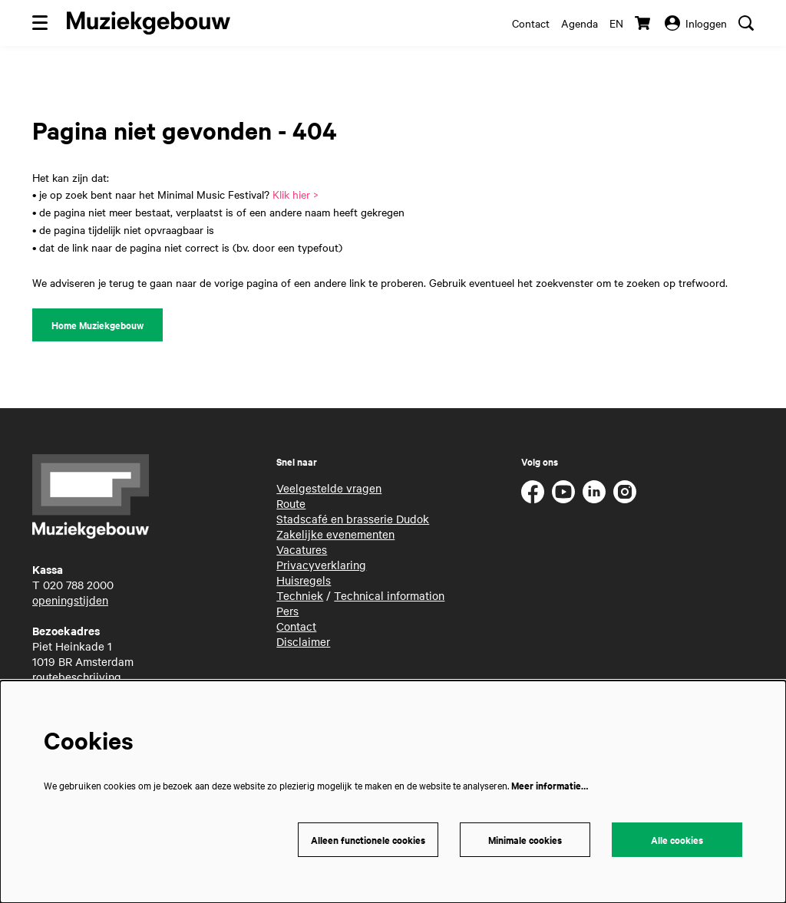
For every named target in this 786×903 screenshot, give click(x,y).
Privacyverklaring (321, 564)
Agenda (579, 23)
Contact (531, 23)
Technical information (389, 595)
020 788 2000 (78, 584)
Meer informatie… (549, 785)
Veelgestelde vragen (328, 488)
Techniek (299, 595)
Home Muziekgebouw (97, 325)
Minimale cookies (525, 839)
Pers (287, 610)
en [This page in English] (616, 23)
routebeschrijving (76, 676)
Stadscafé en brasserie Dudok (352, 518)
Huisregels (303, 580)
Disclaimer (303, 641)
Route (290, 503)
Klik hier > (295, 194)
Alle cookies (677, 839)
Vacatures (301, 549)
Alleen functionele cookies (368, 839)
